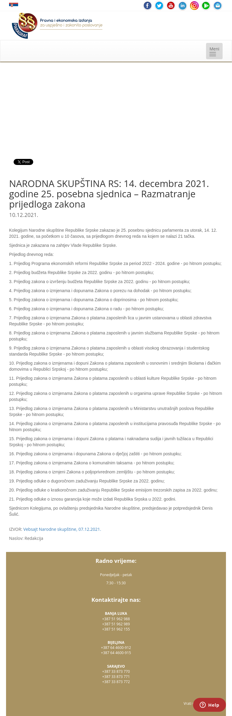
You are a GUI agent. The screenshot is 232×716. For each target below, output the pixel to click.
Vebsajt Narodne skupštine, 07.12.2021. (62, 529)
